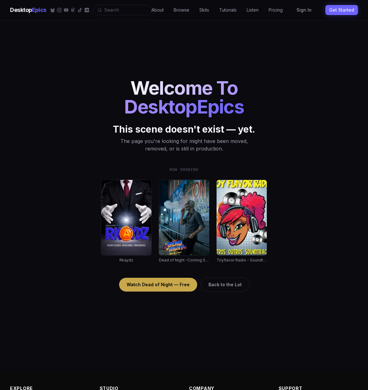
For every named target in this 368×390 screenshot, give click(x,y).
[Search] (122, 10)
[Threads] (73, 10)
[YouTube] (66, 10)
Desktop (28, 10)
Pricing (276, 10)
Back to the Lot (225, 284)
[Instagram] (59, 10)
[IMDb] (87, 10)
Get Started (341, 10)
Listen (253, 10)
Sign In (304, 10)
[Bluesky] (52, 10)
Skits (204, 10)
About (157, 10)
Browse (181, 10)
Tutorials (228, 10)
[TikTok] (80, 10)
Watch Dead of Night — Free (158, 284)
